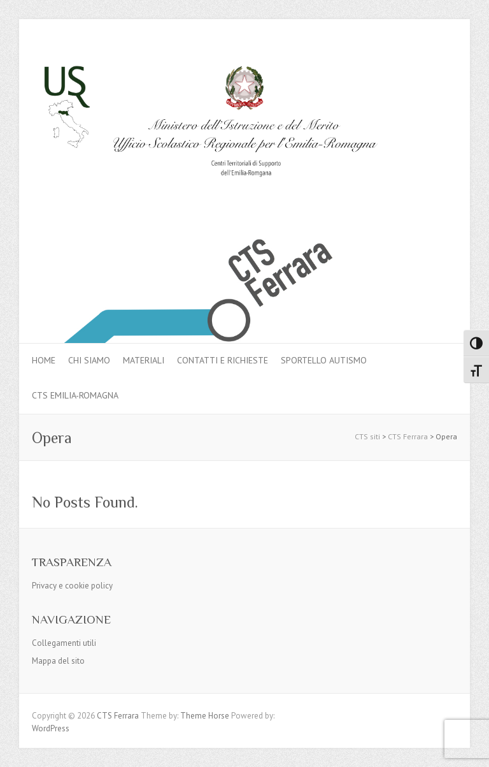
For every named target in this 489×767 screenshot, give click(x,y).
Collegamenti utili (64, 643)
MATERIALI (143, 360)
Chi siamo (89, 360)
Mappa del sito (58, 660)
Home (43, 360)
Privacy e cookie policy (72, 585)
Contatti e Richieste (222, 360)
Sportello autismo (324, 360)
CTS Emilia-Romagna (75, 395)
